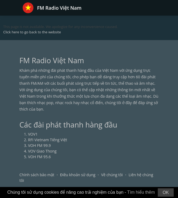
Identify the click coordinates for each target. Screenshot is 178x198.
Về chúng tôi (112, 174)
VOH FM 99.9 (39, 145)
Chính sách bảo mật (36, 174)
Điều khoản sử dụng (77, 174)
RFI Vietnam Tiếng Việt (47, 139)
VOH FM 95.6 (39, 156)
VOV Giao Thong (42, 151)
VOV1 (33, 134)
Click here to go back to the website (32, 32)
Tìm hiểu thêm (141, 192)
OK (166, 192)
